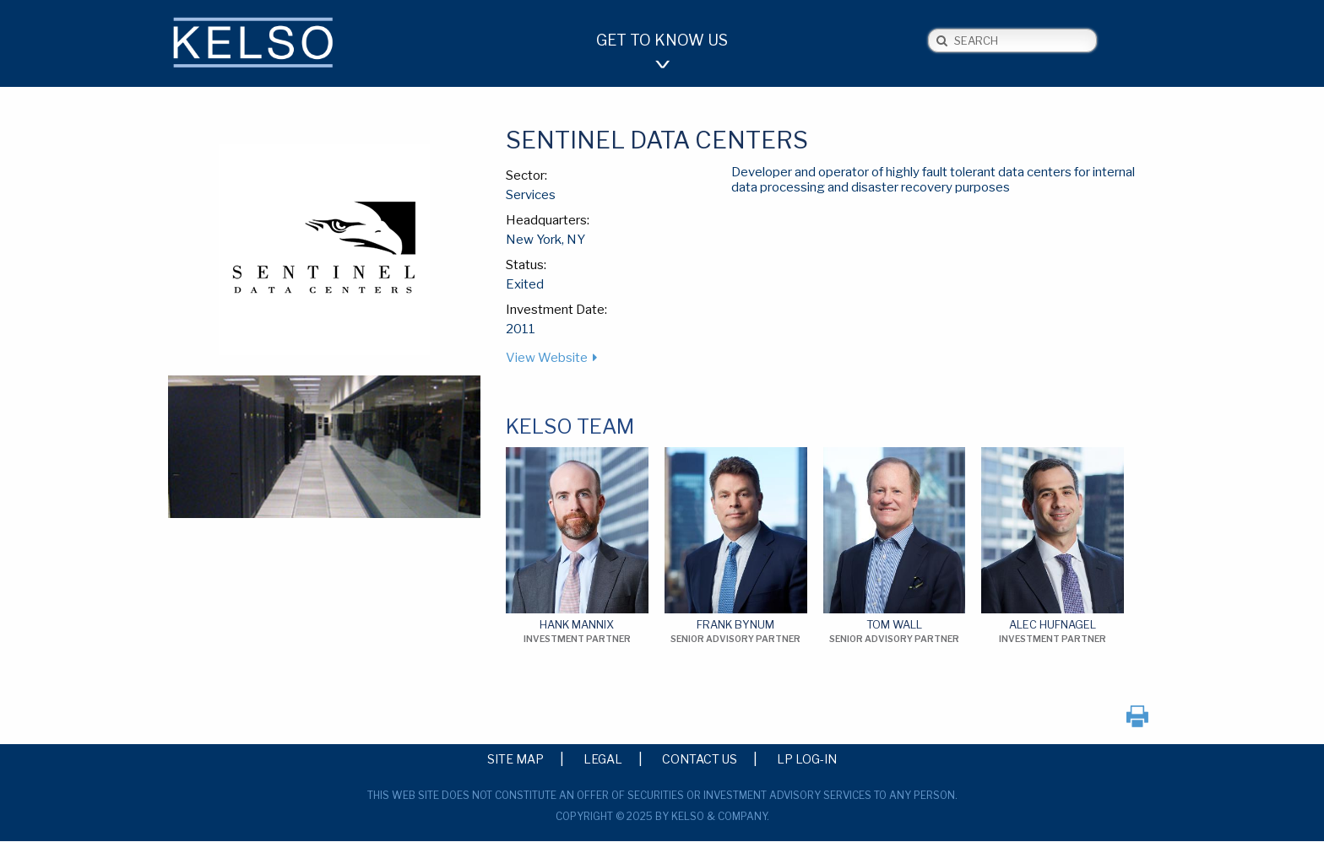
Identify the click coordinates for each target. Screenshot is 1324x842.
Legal (602, 758)
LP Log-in (807, 758)
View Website (547, 357)
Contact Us (699, 758)
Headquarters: (547, 220)
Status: (526, 265)
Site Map (515, 758)
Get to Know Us (662, 40)
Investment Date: (556, 309)
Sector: (526, 175)
